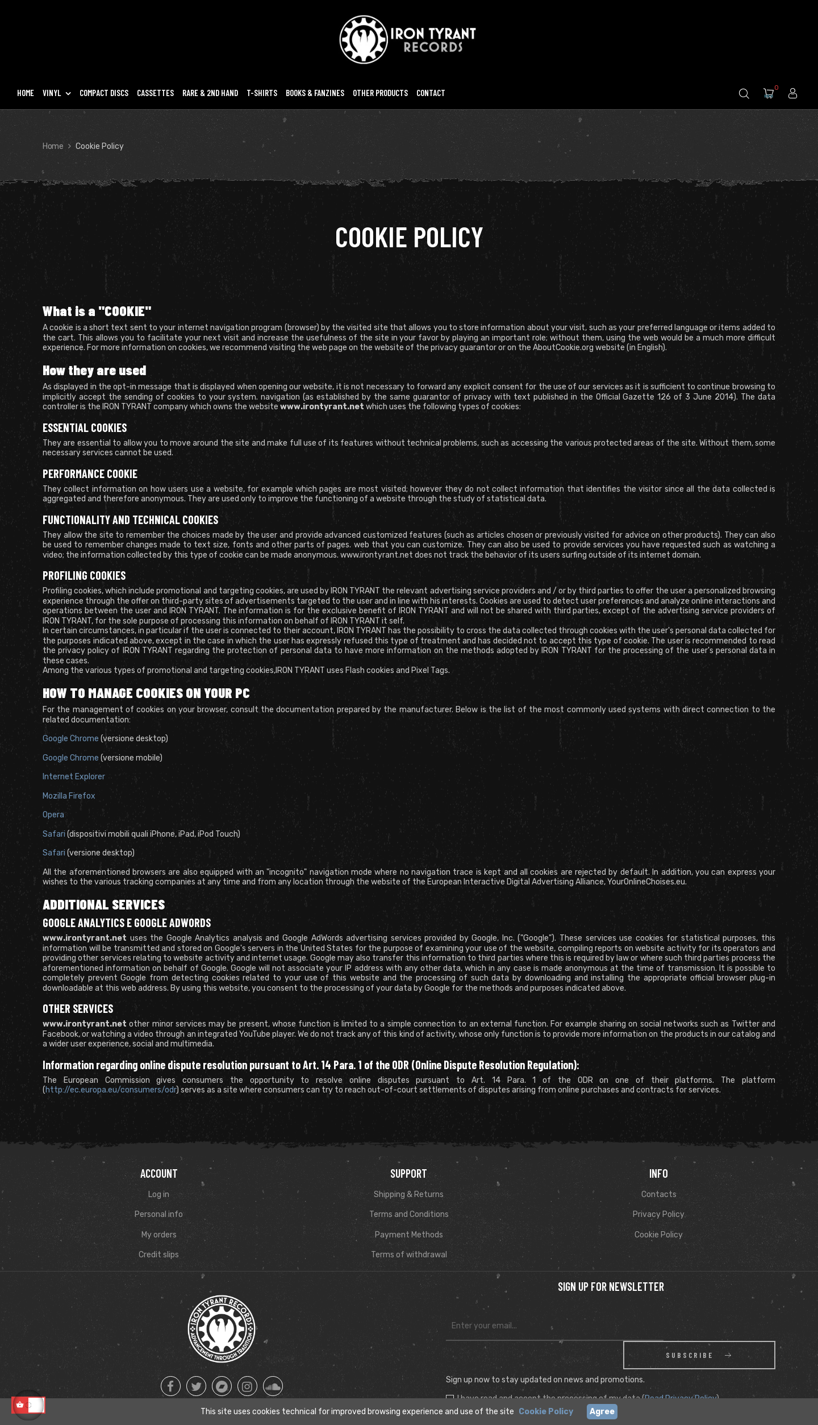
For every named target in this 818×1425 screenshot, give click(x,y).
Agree (602, 1411)
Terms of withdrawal (409, 1255)
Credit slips (159, 1255)
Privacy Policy (659, 1214)
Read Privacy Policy (680, 1370)
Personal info (159, 1214)
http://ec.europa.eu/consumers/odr (110, 1090)
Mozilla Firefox (69, 796)
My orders (159, 1235)
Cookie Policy (659, 1235)
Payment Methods (409, 1235)
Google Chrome (71, 738)
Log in (158, 1194)
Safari (54, 834)
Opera (53, 815)
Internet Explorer (74, 777)
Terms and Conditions (409, 1214)
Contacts (659, 1194)
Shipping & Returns (409, 1194)
